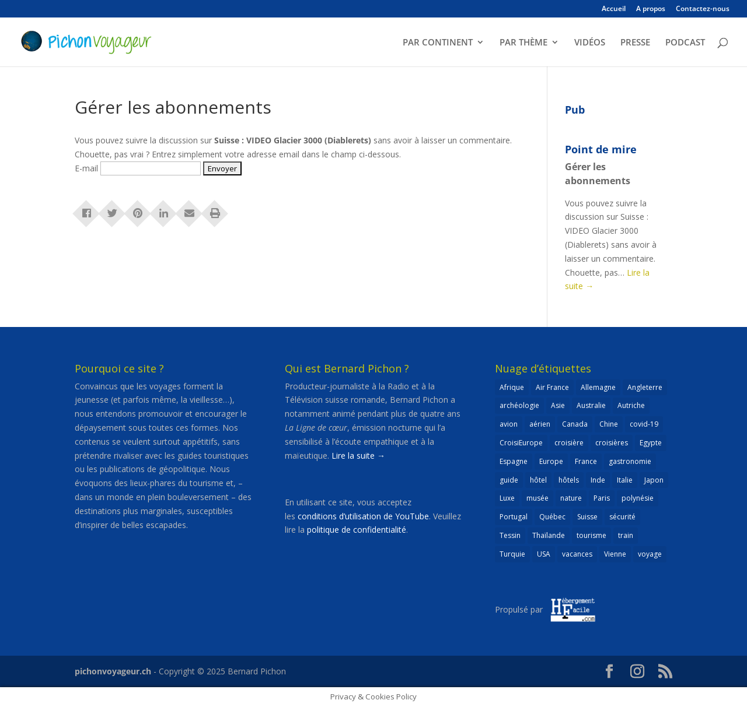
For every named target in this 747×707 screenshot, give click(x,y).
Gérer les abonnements (597, 173)
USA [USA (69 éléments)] (543, 554)
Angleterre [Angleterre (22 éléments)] (644, 387)
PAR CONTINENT (438, 43)
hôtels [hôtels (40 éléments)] (568, 480)
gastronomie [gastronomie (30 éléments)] (630, 461)
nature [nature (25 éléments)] (571, 498)
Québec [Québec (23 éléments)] (552, 517)
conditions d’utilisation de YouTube (363, 516)
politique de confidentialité (356, 529)
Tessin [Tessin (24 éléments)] (510, 535)
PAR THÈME (523, 43)
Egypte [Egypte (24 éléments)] (651, 443)
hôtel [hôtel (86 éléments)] (538, 480)
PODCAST (685, 43)
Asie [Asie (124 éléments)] (558, 405)
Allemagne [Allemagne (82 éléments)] (598, 387)
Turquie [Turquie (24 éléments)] (512, 554)
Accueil (614, 9)
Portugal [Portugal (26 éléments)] (514, 517)
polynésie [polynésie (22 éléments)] (638, 498)
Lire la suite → (358, 455)
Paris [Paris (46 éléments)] (602, 498)
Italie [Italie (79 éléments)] (625, 480)
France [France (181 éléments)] (586, 461)
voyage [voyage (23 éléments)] (650, 554)
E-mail (86, 168)
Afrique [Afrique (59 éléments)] (512, 387)
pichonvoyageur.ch (113, 671)
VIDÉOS (589, 43)
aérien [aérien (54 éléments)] (539, 424)
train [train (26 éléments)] (625, 535)
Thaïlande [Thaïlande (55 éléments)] (548, 535)
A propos (650, 9)
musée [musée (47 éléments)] (537, 498)
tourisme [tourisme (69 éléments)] (591, 535)
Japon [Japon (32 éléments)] (654, 480)
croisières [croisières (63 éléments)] (611, 443)
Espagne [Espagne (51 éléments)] (514, 461)
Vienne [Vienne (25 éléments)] (615, 554)
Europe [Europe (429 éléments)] (551, 461)
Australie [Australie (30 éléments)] (591, 405)
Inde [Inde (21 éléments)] (598, 480)
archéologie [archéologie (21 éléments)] (519, 405)
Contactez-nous (702, 9)
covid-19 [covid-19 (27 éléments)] (644, 424)
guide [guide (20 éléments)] (509, 480)
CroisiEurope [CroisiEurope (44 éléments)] (521, 443)
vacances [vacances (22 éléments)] (577, 554)
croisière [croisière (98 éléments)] (569, 443)
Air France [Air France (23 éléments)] (552, 387)
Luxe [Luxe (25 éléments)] (507, 498)
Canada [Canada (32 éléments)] (575, 424)
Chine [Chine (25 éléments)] (608, 424)
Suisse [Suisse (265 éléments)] (587, 517)
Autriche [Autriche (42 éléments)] (631, 405)
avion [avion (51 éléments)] (509, 424)
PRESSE (635, 43)
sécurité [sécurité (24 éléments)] (622, 517)
